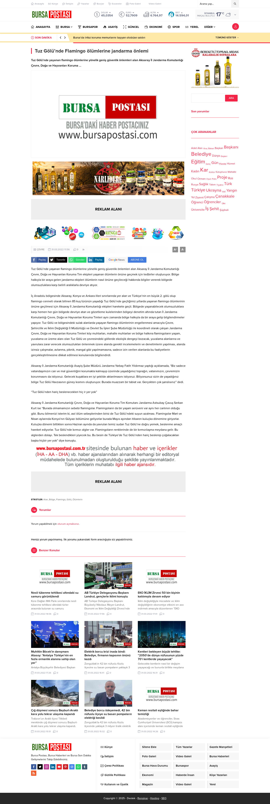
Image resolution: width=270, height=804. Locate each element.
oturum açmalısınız (68, 523)
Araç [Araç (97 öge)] (205, 148)
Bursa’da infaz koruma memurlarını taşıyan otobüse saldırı (109, 37)
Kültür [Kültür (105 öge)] (212, 172)
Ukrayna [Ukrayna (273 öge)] (213, 190)
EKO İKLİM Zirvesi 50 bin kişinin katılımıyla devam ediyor (159, 594)
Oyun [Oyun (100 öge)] (208, 179)
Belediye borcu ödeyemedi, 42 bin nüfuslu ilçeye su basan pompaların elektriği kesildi (108, 714)
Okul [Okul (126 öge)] (194, 178)
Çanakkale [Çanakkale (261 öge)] (224, 196)
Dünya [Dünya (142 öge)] (216, 155)
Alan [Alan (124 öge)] (200, 148)
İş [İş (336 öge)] (207, 208)
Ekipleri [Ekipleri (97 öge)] (224, 156)
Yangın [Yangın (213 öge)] (231, 190)
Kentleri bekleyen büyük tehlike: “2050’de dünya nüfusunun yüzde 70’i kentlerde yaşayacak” (160, 655)
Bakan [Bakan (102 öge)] (211, 148)
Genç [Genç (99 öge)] (208, 164)
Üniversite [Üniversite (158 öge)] (198, 209)
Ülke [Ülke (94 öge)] (223, 203)
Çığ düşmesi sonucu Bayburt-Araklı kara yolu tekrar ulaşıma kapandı (54, 712)
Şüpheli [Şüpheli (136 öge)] (224, 210)
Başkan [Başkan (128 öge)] (219, 148)
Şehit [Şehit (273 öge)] (214, 208)
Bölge (52, 499)
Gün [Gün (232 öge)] (214, 162)
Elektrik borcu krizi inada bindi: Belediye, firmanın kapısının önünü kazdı (107, 655)
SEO (163, 798)
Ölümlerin (78, 499)
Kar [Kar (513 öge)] (204, 170)
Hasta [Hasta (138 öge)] (222, 163)
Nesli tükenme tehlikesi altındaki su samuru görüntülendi (54, 594)
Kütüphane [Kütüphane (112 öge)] (221, 172)
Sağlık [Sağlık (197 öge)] (203, 184)
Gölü (69, 499)
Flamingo (61, 499)
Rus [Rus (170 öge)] (230, 178)
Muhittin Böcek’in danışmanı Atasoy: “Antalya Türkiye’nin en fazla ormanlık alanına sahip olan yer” (53, 657)
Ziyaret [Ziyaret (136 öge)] (199, 197)
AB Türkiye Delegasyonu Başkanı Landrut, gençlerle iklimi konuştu (106, 594)
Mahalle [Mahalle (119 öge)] (232, 171)
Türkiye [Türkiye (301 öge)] (198, 190)
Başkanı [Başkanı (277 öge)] (231, 147)
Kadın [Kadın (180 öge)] (195, 171)
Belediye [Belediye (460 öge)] (201, 154)
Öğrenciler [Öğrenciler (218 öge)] (212, 202)
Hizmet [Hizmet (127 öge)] (231, 163)
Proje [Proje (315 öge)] (222, 177)
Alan (45, 499)
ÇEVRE (40, 249)
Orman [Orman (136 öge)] (201, 178)
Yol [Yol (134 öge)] (193, 197)
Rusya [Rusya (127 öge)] (194, 184)
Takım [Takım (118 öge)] (212, 184)
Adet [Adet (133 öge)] (194, 148)
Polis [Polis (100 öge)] (214, 179)
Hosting (154, 798)
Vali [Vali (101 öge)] (224, 191)
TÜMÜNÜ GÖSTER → (227, 37)
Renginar (142, 798)
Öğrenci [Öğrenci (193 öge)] (197, 202)
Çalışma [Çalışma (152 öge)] (209, 197)
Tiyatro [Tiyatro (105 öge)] (219, 185)
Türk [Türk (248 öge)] (228, 183)
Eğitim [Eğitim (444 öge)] (198, 162)
